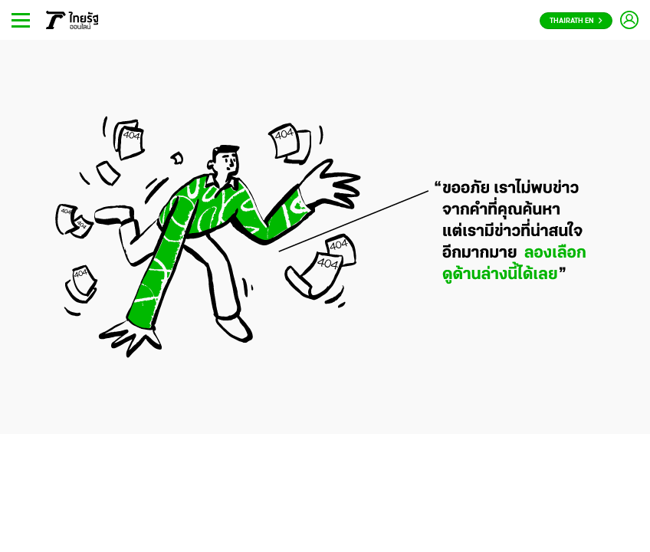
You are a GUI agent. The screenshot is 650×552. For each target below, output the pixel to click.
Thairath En (576, 21)
